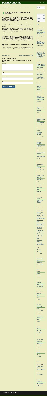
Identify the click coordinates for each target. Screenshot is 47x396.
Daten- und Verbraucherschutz (40, 102)
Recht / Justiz (39, 187)
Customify (21, 392)
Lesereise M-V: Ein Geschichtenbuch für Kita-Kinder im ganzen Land (41, 37)
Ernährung (39, 110)
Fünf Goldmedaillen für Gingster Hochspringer (41, 77)
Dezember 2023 (40, 310)
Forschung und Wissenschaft (39, 115)
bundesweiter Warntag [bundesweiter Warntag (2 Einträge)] (41, 218)
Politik (38, 181)
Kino (37, 126)
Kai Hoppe (39, 59)
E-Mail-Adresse (5, 76)
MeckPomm (39, 167)
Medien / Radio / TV (40, 169)
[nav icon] (43, 3)
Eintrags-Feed (39, 381)
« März (38, 24)
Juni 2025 (38, 271)
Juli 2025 (38, 269)
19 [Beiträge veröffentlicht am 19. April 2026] (44, 18)
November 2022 (40, 339)
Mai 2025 (38, 273)
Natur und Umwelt (40, 175)
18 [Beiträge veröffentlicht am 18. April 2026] (43, 18)
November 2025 (40, 260)
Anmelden (38, 379)
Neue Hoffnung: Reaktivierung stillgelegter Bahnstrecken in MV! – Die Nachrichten (41, 70)
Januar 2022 (39, 361)
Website (3, 81)
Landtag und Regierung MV (39, 143)
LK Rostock (39, 158)
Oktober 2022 (39, 341)
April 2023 (38, 328)
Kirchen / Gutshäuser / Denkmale (41, 130)
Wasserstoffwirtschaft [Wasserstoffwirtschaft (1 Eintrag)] (40, 244)
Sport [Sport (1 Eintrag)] (38, 238)
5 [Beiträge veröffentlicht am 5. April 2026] (44, 15)
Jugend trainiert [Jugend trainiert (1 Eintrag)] (39, 227)
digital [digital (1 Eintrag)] (38, 221)
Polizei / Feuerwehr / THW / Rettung (41, 184)
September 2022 (40, 343)
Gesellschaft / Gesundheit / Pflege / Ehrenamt (41, 119)
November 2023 (40, 312)
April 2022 (38, 354)
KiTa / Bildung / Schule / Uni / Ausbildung (22, 7)
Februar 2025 (39, 280)
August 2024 (39, 293)
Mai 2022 (38, 352)
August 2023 (39, 319)
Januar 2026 (39, 256)
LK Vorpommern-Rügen (40, 165)
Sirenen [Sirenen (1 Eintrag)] (42, 235)
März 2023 (39, 330)
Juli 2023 (38, 321)
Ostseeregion (39, 177)
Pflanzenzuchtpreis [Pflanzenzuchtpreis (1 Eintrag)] (40, 233)
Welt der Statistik (40, 207)
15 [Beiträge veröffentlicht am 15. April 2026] (39, 18)
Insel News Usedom (40, 124)
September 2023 (40, 317)
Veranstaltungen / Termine (40, 198)
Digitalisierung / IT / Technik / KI (40, 108)
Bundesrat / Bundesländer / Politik (41, 93)
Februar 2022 (39, 358)
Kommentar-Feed (40, 383)
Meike (38, 64)
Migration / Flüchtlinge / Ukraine (41, 172)
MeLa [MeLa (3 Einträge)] (38, 232)
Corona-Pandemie (40, 99)
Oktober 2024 (39, 288)
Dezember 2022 (40, 337)
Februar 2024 (39, 306)
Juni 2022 (38, 350)
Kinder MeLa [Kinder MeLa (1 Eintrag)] (39, 229)
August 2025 (39, 266)
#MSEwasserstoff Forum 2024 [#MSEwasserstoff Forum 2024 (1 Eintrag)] (40, 213)
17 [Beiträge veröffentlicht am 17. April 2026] (42, 18)
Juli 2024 (38, 295)
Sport (38, 189)
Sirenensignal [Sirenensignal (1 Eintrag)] (39, 236)
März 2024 (39, 304)
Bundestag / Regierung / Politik (40, 97)
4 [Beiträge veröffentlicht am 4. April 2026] (43, 15)
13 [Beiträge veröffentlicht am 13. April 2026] (37, 18)
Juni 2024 (38, 297)
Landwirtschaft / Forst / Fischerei (41, 146)
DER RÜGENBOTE (11, 3)
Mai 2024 (38, 299)
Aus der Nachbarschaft (39, 90)
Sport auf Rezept (40, 45)
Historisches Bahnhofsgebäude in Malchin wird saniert (41, 42)
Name (3, 72)
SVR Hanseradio (40, 374)
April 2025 (38, 275)
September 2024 (40, 291)
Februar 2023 (39, 332)
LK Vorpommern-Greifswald (40, 161)
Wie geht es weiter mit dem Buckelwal (41, 30)
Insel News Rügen (40, 122)
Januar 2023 (39, 334)
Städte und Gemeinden (39, 192)
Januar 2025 (39, 282)
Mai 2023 (38, 326)
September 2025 (40, 264)
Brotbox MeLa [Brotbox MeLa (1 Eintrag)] (39, 216)
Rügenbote (4, 7)
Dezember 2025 (40, 258)
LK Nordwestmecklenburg (41, 156)
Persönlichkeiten (40, 179)
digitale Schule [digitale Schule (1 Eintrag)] (39, 224)
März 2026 (39, 251)
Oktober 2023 (39, 315)
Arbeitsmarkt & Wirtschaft (39, 87)
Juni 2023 (38, 323)
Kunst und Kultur (40, 140)
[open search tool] (40, 2)
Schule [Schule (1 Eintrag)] (38, 235)
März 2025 (39, 277)
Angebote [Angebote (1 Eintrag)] (38, 215)
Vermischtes (39, 204)
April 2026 (38, 249)
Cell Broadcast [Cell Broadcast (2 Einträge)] (39, 219)
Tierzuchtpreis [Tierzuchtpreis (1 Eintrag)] (39, 239)
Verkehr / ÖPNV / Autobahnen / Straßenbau (40, 201)
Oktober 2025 (39, 262)
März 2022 (39, 356)
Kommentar (4, 63)
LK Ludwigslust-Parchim (40, 149)
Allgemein (38, 84)
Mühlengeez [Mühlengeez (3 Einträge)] (42, 232)
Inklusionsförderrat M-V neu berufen (41, 33)
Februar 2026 (39, 253)
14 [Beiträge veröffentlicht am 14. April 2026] (38, 18)
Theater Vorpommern (41, 369)
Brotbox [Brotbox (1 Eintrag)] (43, 215)
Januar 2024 (39, 308)
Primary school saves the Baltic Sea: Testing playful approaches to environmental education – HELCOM (41, 53)
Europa (38, 112)
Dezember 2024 (40, 284)
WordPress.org (39, 385)
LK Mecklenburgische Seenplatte (41, 153)
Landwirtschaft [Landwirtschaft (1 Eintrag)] (39, 230)
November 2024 (40, 286)
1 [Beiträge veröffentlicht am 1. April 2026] (39, 15)
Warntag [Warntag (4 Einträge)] (38, 241)
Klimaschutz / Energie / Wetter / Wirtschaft (41, 137)
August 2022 (39, 345)
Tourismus (39, 194)
